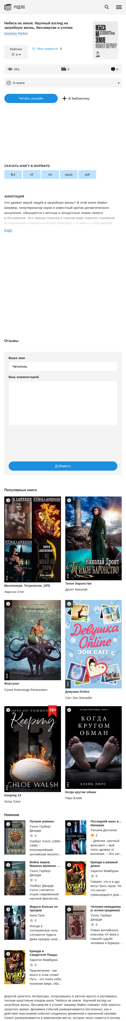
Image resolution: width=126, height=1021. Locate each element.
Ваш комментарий (24, 377)
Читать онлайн (31, 98)
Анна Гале (37, 915)
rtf (31, 174)
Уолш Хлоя (12, 801)
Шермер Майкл (16, 33)
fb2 (13, 174)
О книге (19, 83)
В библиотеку (79, 98)
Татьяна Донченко (104, 830)
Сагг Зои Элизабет (79, 698)
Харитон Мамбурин (105, 871)
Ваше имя (17, 358)
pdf (87, 174)
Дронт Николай (76, 589)
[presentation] (63, 439)
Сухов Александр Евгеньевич (25, 689)
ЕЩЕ (8, 231)
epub (69, 174)
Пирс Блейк (73, 798)
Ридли (19, 6)
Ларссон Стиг (14, 592)
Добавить (63, 466)
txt (50, 174)
